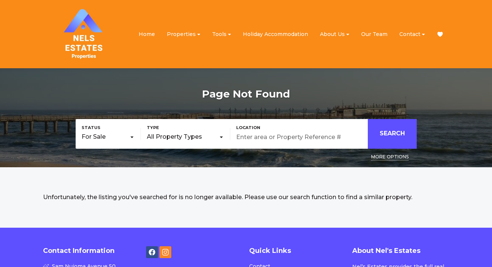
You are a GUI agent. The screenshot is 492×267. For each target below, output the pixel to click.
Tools (221, 34)
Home (147, 34)
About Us (334, 34)
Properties (183, 34)
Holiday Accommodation (275, 34)
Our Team (374, 34)
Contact (412, 34)
